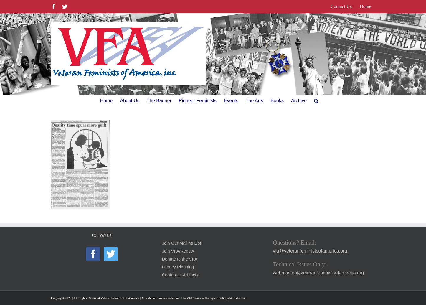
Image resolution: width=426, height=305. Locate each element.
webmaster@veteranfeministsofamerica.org (318, 272)
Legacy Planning (178, 267)
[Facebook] (93, 254)
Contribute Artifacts (180, 275)
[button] (316, 101)
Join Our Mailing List (181, 243)
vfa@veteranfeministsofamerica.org (310, 250)
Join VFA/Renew (178, 251)
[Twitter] (111, 254)
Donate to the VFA (179, 259)
